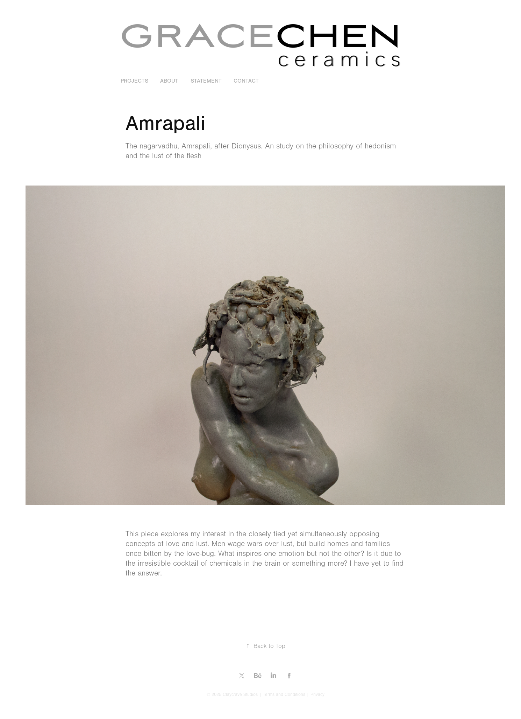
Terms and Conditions (284, 694)
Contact (246, 81)
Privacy (317, 694)
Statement (206, 81)
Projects (134, 81)
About (169, 81)
